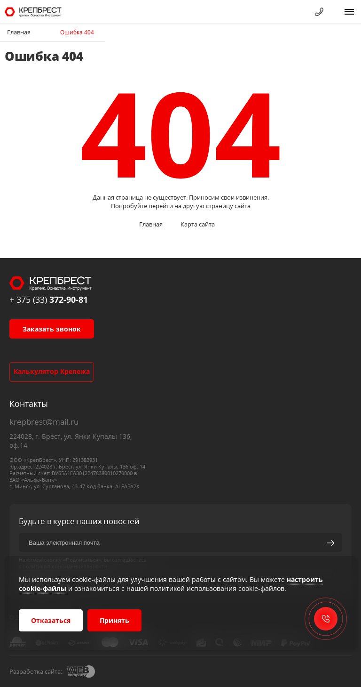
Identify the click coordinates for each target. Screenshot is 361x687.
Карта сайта (197, 224)
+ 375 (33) (48, 299)
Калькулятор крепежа (52, 371)
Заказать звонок (52, 328)
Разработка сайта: (35, 671)
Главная (19, 32)
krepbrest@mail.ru (43, 421)
